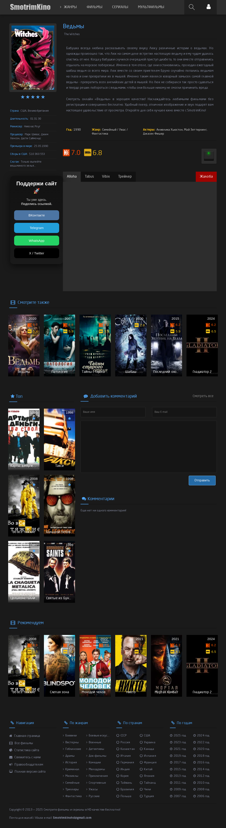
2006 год (201, 796)
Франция (148, 762)
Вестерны (71, 742)
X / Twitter (36, 253)
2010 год (201, 782)
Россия (123, 742)
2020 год (201, 749)
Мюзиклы (71, 776)
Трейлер (125, 176)
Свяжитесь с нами (25, 757)
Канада (147, 749)
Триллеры (71, 789)
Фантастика (100, 133)
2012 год (201, 776)
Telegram (36, 228)
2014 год (201, 769)
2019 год (178, 756)
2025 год (178, 735)
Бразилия (125, 789)
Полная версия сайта (27, 771)
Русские (93, 796)
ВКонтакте (36, 215)
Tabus (89, 176)
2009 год (178, 789)
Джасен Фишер (153, 133)
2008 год (201, 789)
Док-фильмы (96, 756)
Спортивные (96, 782)
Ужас (122, 129)
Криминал (71, 769)
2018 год (201, 756)
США (145, 735)
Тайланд (148, 782)
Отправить (202, 480)
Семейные (71, 782)
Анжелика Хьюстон (169, 129)
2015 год (178, 769)
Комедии (93, 762)
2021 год (178, 749)
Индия (123, 769)
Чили (145, 789)
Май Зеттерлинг (195, 129)
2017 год (178, 762)
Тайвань (124, 782)
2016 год (201, 762)
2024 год (201, 735)
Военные (93, 742)
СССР (121, 735)
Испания (148, 756)
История (70, 762)
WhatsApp (37, 240)
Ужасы (92, 789)
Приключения (97, 776)
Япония (147, 776)
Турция (147, 796)
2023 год (178, 742)
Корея (122, 776)
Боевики (70, 735)
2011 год (178, 782)
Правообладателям (26, 764)
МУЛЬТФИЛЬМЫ (151, 7)
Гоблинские (72, 749)
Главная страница (24, 736)
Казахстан (125, 749)
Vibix (106, 176)
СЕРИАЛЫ (120, 7)
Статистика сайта (24, 750)
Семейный (109, 129)
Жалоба (206, 176)
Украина (147, 742)
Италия (123, 756)
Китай (146, 769)
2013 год (178, 776)
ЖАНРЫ (68, 7)
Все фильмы (21, 743)
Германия (125, 762)
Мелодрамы (95, 769)
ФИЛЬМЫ (94, 7)
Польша (123, 796)
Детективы (95, 749)
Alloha (72, 176)
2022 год (201, 742)
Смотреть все (203, 396)
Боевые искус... (97, 735)
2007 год (178, 796)
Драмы (69, 756)
